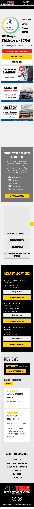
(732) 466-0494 (17, 315)
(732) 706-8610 (17, 62)
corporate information (17, 463)
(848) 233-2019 (17, 338)
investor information (17, 467)
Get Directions (17, 56)
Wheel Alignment (16, 177)
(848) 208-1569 (17, 292)
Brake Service (16, 186)
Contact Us (17, 477)
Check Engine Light (17, 189)
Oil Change (15, 183)
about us (17, 460)
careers (17, 474)
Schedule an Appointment (17, 51)
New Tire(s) (15, 180)
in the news (17, 470)
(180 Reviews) (23, 366)
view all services (17, 196)
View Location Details (17, 298)
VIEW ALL (8, 383)
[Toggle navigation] (32, 2)
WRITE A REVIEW (16, 371)
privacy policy (17, 494)
